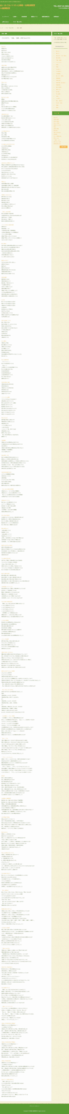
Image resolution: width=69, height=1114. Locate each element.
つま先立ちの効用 (6, 927)
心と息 (3, 299)
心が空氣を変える (6, 131)
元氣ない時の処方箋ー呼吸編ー (8, 1042)
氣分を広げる (5, 832)
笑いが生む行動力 (6, 515)
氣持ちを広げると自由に (7, 545)
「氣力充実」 (58, 57)
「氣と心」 (57, 53)
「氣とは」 (57, 51)
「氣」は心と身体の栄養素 (7, 489)
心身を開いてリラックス (7, 586)
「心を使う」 (58, 69)
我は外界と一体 (5, 455)
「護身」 (57, 107)
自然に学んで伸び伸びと (7, 967)
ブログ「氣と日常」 (18, 21)
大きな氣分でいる (6, 987)
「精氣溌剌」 (58, 85)
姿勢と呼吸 (4, 65)
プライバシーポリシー (34, 1106)
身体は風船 (4, 277)
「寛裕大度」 (58, 80)
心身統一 (15, 16)
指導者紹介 (56, 16)
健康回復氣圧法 (45, 16)
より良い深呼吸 (5, 620)
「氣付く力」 (58, 89)
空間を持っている (6, 500)
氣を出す (4, 46)
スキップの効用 (5, 639)
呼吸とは (4, 181)
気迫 (55, 126)
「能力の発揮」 (58, 87)
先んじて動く (57, 123)
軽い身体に (4, 243)
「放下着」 (57, 91)
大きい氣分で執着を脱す (7, 601)
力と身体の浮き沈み (6, 558)
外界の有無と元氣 (6, 382)
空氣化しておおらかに (7, 194)
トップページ (5, 16)
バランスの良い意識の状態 (7, 224)
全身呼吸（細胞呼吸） (7, 798)
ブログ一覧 (56, 113)
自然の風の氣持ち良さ (7, 472)
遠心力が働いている (6, 320)
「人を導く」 (58, 98)
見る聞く (56, 134)
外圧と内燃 (56, 121)
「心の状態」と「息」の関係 (8, 716)
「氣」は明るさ (5, 890)
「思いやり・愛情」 (59, 75)
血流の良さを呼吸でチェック (8, 163)
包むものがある (57, 132)
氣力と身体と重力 (6, 573)
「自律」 (57, 96)
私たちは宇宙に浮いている (7, 852)
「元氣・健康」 (58, 60)
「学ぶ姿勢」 (58, 94)
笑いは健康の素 (5, 359)
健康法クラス (34, 16)
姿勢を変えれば (5, 114)
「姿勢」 (57, 64)
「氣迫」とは (57, 140)
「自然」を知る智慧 (6, 211)
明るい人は (4, 82)
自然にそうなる (57, 125)
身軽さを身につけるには (7, 652)
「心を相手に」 (58, 71)
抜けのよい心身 (5, 97)
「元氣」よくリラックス (7, 1006)
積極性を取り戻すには (7, 909)
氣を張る (56, 130)
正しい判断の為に (58, 136)
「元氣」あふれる (6, 948)
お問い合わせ (5, 21)
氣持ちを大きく (5, 260)
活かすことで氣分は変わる (7, 1079)
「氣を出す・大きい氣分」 (61, 55)
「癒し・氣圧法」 (59, 100)
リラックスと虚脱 (6, 397)
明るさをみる (5, 417)
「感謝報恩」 (58, 78)
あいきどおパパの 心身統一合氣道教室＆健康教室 (17, 6)
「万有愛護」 (58, 73)
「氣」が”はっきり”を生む (7, 689)
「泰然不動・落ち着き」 (60, 82)
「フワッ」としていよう (7, 757)
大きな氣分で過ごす (6, 873)
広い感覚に (4, 341)
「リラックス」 (58, 62)
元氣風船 (4, 440)
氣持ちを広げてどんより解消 (8, 671)
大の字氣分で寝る (6, 817)
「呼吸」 (57, 66)
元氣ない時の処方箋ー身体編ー (8, 1023)
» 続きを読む (63, 146)
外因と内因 (56, 119)
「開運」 (57, 105)
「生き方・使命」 (59, 103)
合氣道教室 (24, 16)
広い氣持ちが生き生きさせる (8, 144)
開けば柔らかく (5, 528)
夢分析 (3, 775)
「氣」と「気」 (5, 738)
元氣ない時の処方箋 (6, 1060)
